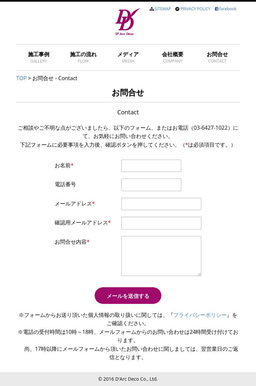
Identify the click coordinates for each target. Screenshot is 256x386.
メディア (128, 57)
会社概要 (172, 57)
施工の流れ (83, 57)
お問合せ (217, 57)
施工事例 (38, 57)
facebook (227, 9)
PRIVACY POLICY (195, 9)
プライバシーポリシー (200, 315)
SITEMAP (163, 9)
